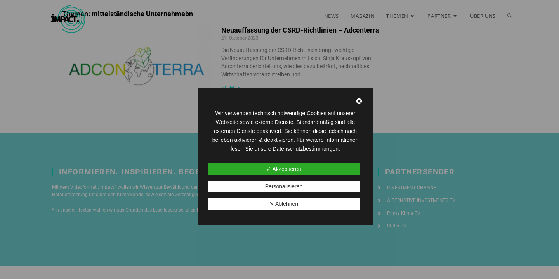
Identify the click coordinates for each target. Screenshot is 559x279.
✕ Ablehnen (283, 204)
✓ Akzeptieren (283, 169)
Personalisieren (284, 186)
